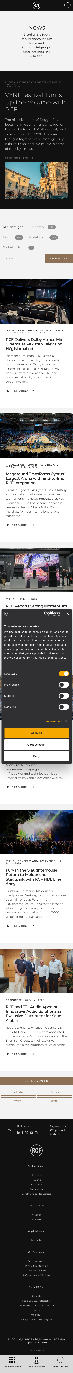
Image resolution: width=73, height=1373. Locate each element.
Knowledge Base (36, 1270)
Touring (36, 1179)
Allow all (36, 732)
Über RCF (36, 1314)
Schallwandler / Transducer (36, 1193)
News (37, 1310)
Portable (36, 1175)
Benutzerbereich (37, 1261)
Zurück (54, 1092)
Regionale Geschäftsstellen (36, 1300)
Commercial (36, 1189)
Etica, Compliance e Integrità (36, 1319)
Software (36, 1219)
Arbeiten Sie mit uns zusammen (36, 1305)
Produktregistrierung (36, 1266)
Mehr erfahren (16, 158)
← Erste (18, 1092)
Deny (36, 756)
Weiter (18, 1100)
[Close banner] (67, 613)
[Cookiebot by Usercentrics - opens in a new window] (45, 613)
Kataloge (36, 1214)
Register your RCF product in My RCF (57, 1130)
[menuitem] (36, 1350)
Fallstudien (37, 1240)
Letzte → (55, 1100)
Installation (36, 1184)
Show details (53, 721)
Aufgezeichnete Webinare (36, 1275)
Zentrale (36, 1296)
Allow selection (36, 744)
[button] (36, 1081)
